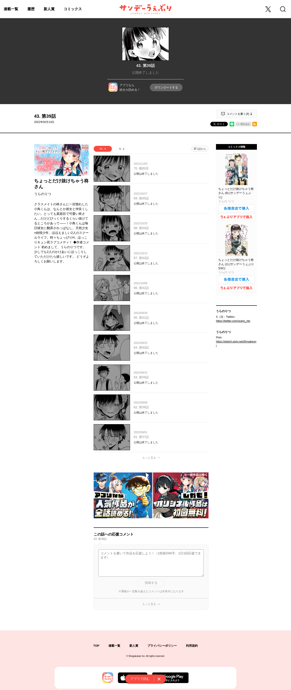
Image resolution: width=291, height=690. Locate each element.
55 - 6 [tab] (103, 148)
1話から (201, 148)
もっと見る (149, 457)
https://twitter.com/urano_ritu (233, 321)
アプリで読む (140, 678)
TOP (96, 645)
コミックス (73, 9)
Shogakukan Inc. (137, 656)
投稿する (151, 583)
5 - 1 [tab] (121, 148)
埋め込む (245, 124)
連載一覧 (11, 9)
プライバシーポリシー (162, 645)
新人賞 (49, 9)
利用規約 (192, 645)
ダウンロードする (166, 87)
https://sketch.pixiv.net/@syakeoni (236, 343)
